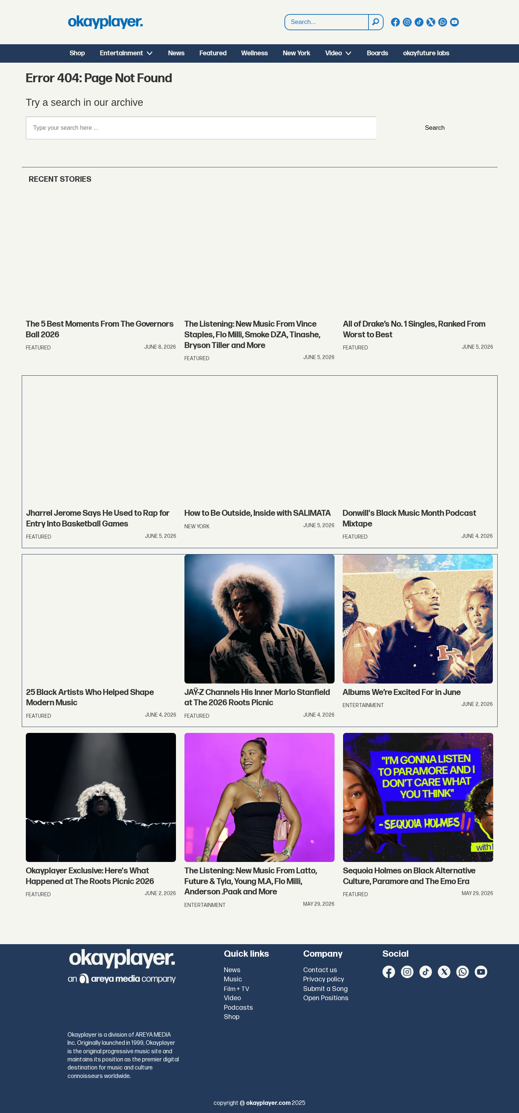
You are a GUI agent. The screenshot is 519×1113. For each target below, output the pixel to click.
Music (233, 979)
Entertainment (121, 53)
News (176, 53)
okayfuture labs (426, 53)
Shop (77, 53)
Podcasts (238, 1008)
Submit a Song (325, 989)
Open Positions (326, 998)
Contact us (320, 970)
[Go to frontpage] (105, 22)
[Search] (375, 22)
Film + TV (236, 989)
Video (333, 53)
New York (296, 53)
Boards (377, 53)
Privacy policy (323, 979)
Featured (213, 53)
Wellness (254, 53)
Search (435, 127)
